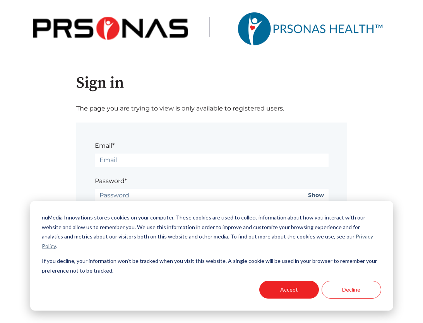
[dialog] (211, 256)
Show (316, 195)
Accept (289, 289)
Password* (111, 181)
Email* (105, 145)
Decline (351, 289)
